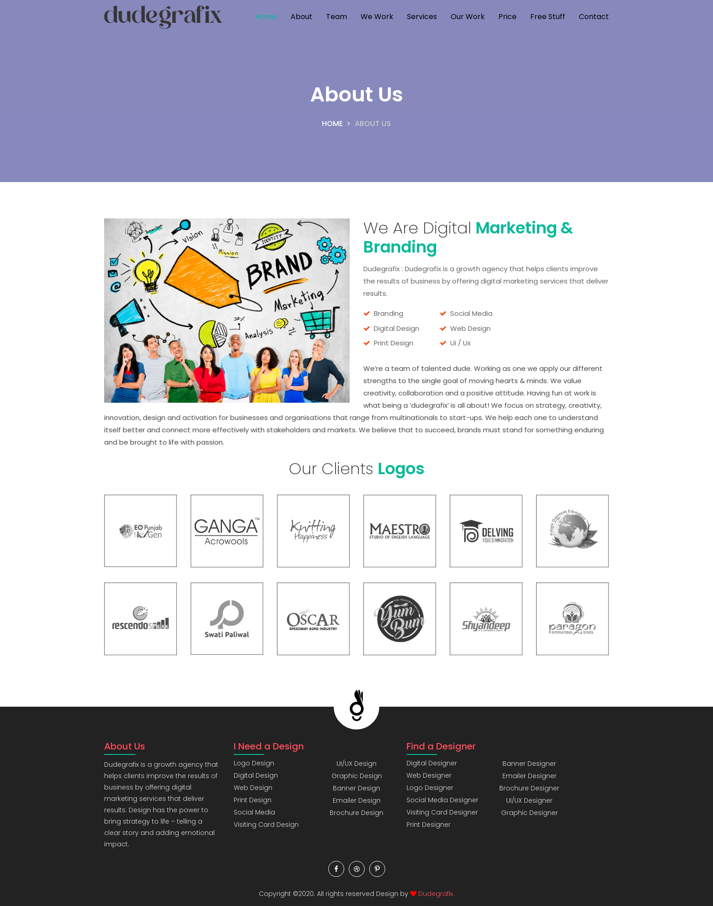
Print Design (252, 800)
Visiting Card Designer (442, 812)
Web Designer (429, 775)
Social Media (254, 812)
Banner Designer (529, 763)
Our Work (468, 16)
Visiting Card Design (266, 824)
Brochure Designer (529, 788)
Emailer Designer (529, 775)
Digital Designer (432, 763)
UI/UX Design (356, 763)
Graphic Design (356, 775)
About (301, 16)
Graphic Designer (529, 812)
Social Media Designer (442, 800)
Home (266, 16)
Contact (594, 16)
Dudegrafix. (436, 893)
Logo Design (254, 763)
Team (336, 16)
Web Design (253, 787)
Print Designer (429, 824)
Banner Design (356, 788)
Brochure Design (356, 812)
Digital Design (256, 775)
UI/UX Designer (529, 800)
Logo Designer (430, 787)
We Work (377, 16)
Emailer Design (357, 800)
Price (507, 16)
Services (422, 16)
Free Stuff (547, 16)
